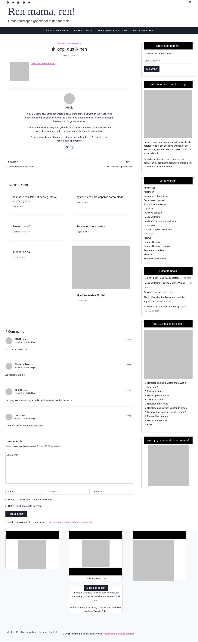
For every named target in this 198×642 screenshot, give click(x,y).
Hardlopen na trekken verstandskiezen (167, 408)
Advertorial (149, 188)
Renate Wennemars (157, 416)
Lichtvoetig (149, 225)
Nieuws (147, 238)
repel (18, 338)
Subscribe (151, 69)
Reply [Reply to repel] (128, 339)
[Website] (113, 491)
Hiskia (18, 389)
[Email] (29, 2)
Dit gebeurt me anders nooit (36, 164)
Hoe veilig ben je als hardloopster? (161, 278)
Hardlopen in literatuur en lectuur (160, 221)
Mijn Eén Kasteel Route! (90, 295)
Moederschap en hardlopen (158, 229)
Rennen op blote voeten (90, 226)
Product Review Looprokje (157, 246)
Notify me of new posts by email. (25, 506)
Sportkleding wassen (158, 412)
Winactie (148, 254)
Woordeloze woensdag (69, 44)
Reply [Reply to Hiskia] (128, 390)
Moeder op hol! (22, 252)
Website (98, 491)
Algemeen (149, 192)
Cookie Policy (101, 611)
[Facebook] (7, 2)
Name (10, 491)
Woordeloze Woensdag (43, 63)
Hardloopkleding (152, 217)
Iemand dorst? (22, 226)
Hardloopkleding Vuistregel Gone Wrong (164, 283)
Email (54, 491)
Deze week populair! (154, 200)
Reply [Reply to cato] (128, 415)
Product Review (152, 242)
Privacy (42, 632)
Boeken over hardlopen (156, 196)
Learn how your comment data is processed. (69, 522)
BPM (149, 424)
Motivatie (148, 233)
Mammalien (22, 364)
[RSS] (23, 2)
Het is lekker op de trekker (102, 164)
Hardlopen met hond (157, 403)
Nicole (69, 107)
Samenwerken (28, 632)
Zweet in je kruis (155, 399)
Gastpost (148, 208)
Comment (12, 454)
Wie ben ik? (12, 632)
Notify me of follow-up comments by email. (30, 499)
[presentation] (101, 267)
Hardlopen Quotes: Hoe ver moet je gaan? (165, 306)
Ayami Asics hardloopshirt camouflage (99, 197)
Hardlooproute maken (158, 395)
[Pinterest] (18, 2)
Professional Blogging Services (118, 633)
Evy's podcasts (154, 391)
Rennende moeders (154, 250)
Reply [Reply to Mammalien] (128, 365)
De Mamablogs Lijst (95, 578)
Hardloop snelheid (156, 383)
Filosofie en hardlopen (155, 204)
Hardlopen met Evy (143, 30)
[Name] (25, 491)
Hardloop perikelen (153, 212)
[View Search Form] (190, 2)
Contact (53, 632)
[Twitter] (13, 2)
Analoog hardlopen (153, 292)
